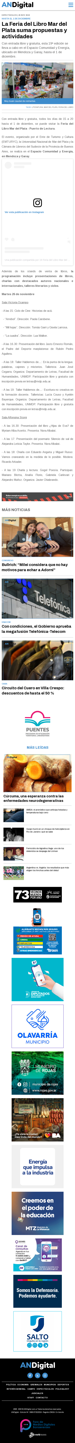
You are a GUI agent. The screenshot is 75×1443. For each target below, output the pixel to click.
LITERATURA (37, 107)
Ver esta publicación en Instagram (24, 212)
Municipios (50, 1385)
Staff (30, 1398)
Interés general (16, 1389)
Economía (23, 1385)
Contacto (42, 1398)
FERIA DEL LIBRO (65, 107)
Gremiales (36, 1385)
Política (11, 1385)
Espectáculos (45, 1389)
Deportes (63, 1385)
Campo (31, 1389)
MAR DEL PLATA (51, 107)
